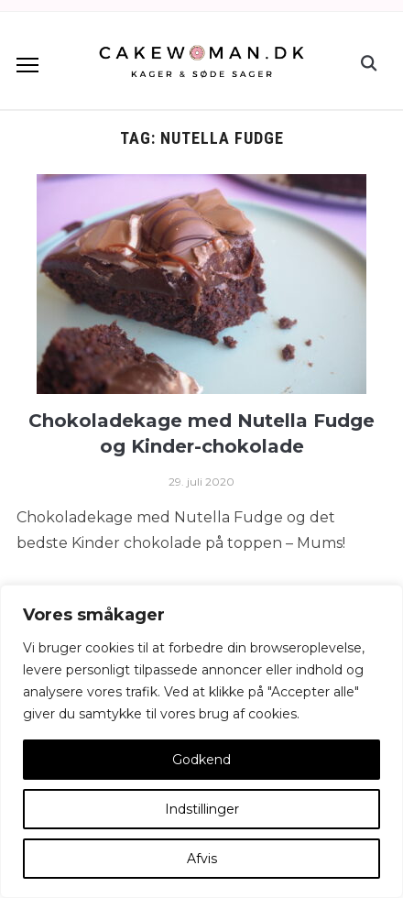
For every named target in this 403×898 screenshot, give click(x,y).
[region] (201, 741)
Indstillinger (202, 809)
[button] (27, 65)
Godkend (201, 759)
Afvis (202, 858)
